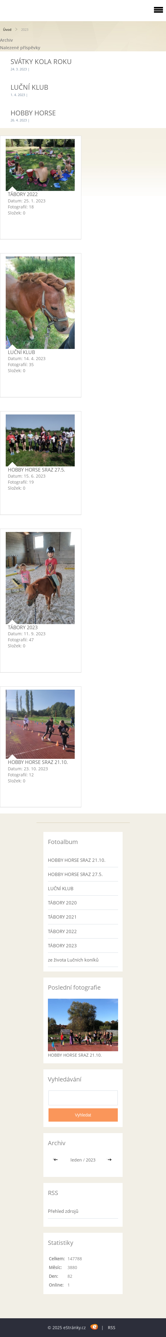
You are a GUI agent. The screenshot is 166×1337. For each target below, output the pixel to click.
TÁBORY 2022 (23, 194)
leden (76, 1160)
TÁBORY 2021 (62, 917)
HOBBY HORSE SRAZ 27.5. (36, 469)
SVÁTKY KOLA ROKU (41, 61)
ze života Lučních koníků (73, 960)
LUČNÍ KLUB (29, 87)
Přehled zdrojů (63, 1211)
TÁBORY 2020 (62, 903)
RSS (111, 1327)
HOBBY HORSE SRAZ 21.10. (38, 762)
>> (109, 1160)
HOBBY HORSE (33, 112)
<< (56, 1160)
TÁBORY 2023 (23, 627)
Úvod (7, 29)
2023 (91, 1160)
